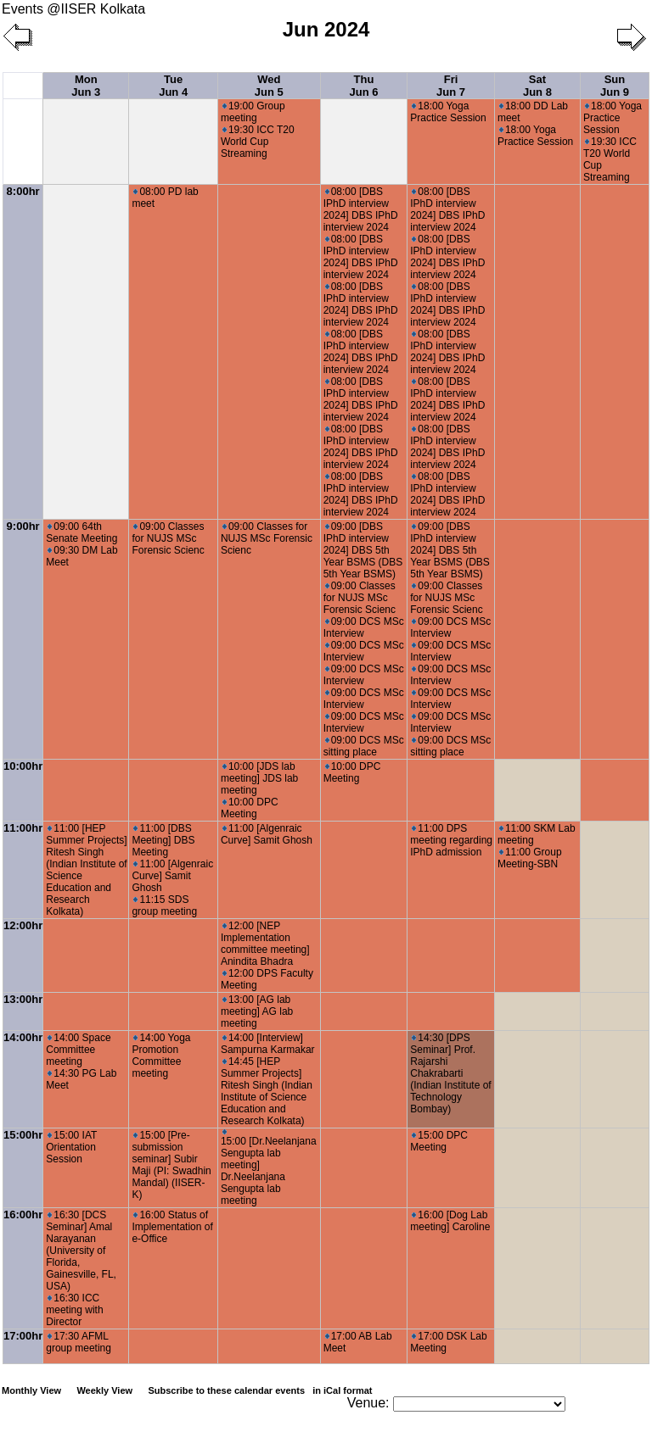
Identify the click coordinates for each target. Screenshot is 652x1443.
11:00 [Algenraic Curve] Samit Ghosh (172, 876)
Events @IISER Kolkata (73, 9)
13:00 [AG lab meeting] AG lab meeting (257, 1011)
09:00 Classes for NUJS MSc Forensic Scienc (168, 538)
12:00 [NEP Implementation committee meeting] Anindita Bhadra (265, 943)
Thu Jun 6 (363, 85)
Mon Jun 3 (85, 85)
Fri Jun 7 (450, 85)
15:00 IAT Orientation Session (71, 1147)
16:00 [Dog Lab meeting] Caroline (450, 1221)
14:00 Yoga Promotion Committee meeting (161, 1055)
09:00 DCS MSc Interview (363, 627)
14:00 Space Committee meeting (78, 1049)
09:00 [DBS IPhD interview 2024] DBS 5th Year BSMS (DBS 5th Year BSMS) (363, 550)
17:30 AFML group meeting (78, 1342)
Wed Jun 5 (269, 85)
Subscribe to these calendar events (261, 1390)
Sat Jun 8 (537, 85)
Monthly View (31, 1390)
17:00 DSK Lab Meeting (448, 1342)
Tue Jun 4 (173, 85)
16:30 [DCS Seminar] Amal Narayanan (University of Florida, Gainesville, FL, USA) (81, 1250)
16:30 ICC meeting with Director (74, 1310)
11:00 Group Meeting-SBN (529, 858)
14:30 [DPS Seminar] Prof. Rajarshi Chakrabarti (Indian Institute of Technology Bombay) (450, 1073)
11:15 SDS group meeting (164, 905)
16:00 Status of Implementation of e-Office (172, 1227)
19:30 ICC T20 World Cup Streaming (258, 141)
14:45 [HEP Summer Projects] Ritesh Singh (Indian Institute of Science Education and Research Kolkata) (266, 1091)
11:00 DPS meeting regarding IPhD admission (451, 840)
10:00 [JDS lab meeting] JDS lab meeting (259, 778)
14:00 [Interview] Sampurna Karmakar (268, 1044)
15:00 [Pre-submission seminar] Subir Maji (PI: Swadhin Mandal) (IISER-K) (171, 1165)
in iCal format (342, 1390)
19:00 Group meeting (253, 112)
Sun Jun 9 (614, 85)
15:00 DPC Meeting (439, 1141)
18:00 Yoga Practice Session (448, 112)
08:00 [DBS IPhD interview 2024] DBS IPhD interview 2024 (360, 209)
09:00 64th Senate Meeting (81, 532)
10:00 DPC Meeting (249, 808)
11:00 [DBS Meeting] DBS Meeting (163, 840)
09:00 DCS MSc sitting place (363, 746)
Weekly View (104, 1390)
